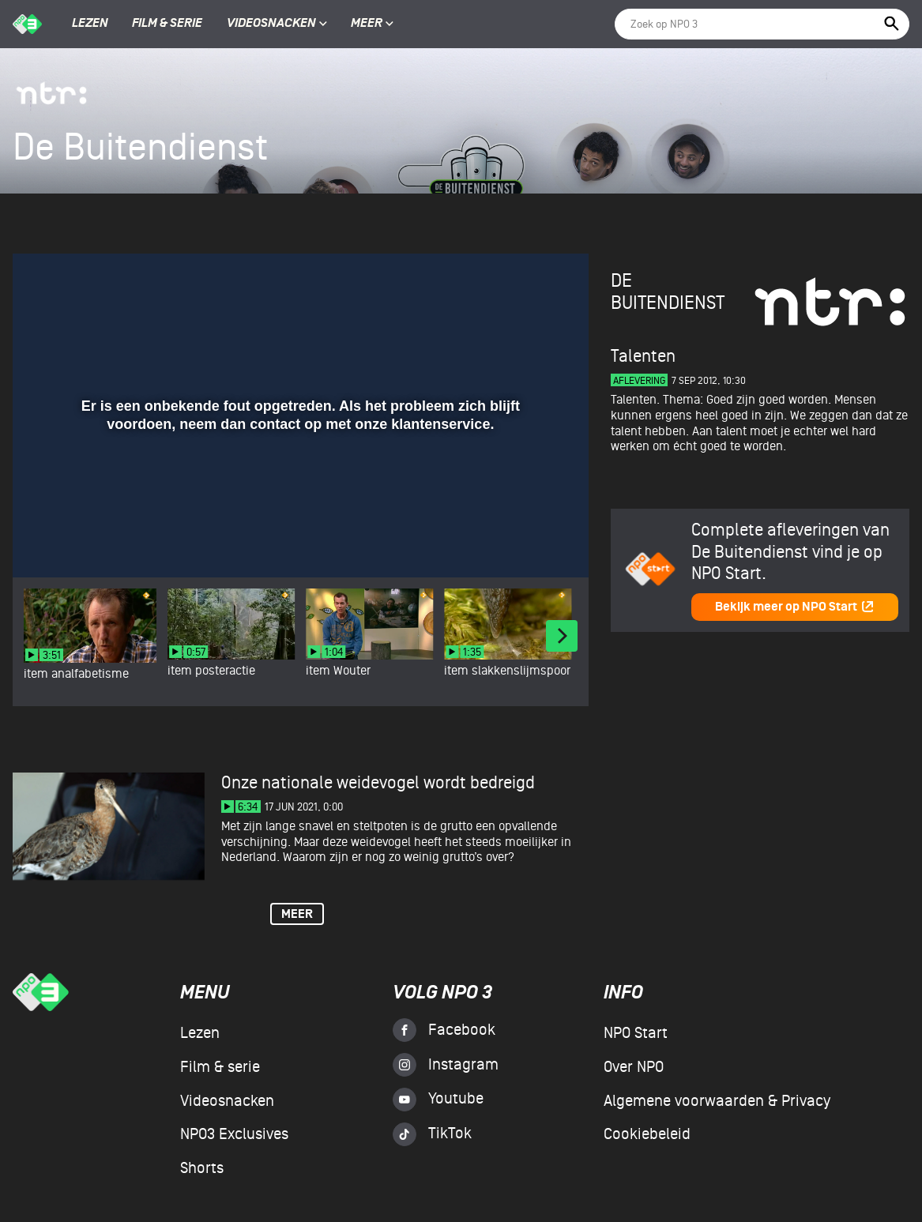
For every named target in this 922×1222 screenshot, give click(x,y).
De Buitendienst (667, 292)
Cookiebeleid (647, 1134)
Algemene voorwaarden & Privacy (717, 1101)
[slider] (298, 510)
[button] (44, 542)
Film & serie (167, 24)
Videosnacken (271, 24)
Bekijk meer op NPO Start (795, 607)
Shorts (202, 1168)
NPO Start (636, 1033)
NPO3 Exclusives (234, 1134)
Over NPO (634, 1067)
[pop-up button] (525, 542)
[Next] (562, 636)
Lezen (90, 24)
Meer (372, 24)
